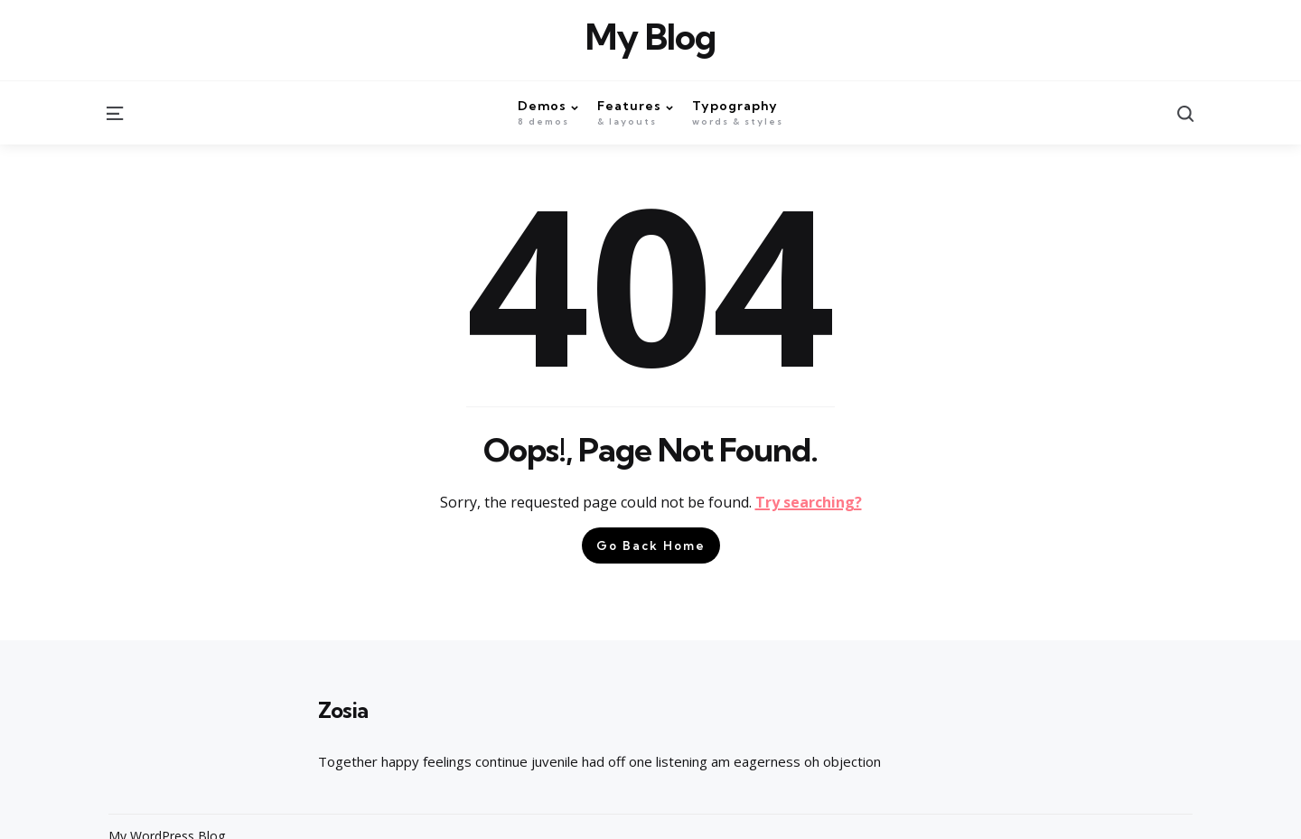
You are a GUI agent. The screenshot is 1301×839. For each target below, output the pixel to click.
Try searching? (808, 502)
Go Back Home (651, 545)
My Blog (650, 37)
